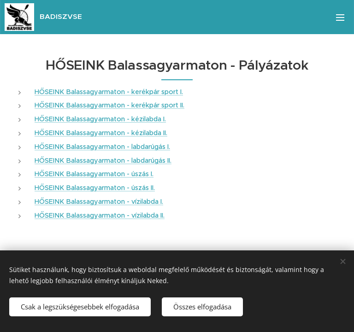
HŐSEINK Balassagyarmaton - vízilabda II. (100, 215)
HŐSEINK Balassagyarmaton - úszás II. (95, 188)
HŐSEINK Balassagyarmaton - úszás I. (94, 174)
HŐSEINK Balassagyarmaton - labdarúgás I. (102, 146)
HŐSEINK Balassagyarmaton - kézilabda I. (100, 119)
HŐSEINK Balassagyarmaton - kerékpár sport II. (109, 105)
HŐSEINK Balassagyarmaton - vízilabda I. (99, 201)
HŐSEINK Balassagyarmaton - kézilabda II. (101, 133)
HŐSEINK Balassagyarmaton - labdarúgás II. (103, 160)
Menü (340, 17)
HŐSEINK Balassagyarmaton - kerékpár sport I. (109, 92)
